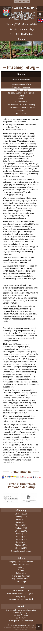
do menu (20, 1)
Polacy (21, 567)
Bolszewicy (21, 573)
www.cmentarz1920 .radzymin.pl (21, 593)
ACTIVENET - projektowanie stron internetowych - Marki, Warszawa (21, 628)
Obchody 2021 (21, 525)
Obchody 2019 (21, 531)
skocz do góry (39, 627)
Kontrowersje (21, 101)
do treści (16, 1)
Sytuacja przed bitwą (21, 84)
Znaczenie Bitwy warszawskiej (21, 104)
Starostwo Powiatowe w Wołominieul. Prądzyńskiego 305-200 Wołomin (21, 612)
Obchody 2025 (13, 24)
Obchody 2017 (21, 536)
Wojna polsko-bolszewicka (21, 561)
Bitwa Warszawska (21, 79)
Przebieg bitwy (21, 89)
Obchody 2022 (21, 522)
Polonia (21, 570)
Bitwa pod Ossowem (21, 576)
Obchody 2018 (21, 533)
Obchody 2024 (29, 24)
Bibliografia (21, 113)
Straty (21, 98)
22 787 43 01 (21, 617)
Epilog (21, 95)
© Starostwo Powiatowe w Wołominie (21, 625)
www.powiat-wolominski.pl (21, 599)
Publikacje (21, 581)
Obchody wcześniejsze (21, 551)
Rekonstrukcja (26, 29)
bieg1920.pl (21, 596)
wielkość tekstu (24, 1)
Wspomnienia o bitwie (21, 578)
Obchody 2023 (21, 519)
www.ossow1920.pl (21, 590)
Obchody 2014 (21, 545)
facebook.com (40, 8)
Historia (13, 29)
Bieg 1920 (14, 34)
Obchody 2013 (21, 548)
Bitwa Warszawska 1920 (21, 8)
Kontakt (21, 39)
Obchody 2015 (21, 542)
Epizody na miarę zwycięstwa (21, 92)
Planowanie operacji (21, 87)
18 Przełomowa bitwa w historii (21, 107)
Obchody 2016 (21, 539)
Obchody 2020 (21, 528)
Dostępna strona (28, 1)
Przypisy (21, 110)
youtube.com (40, 15)
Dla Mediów (27, 34)
